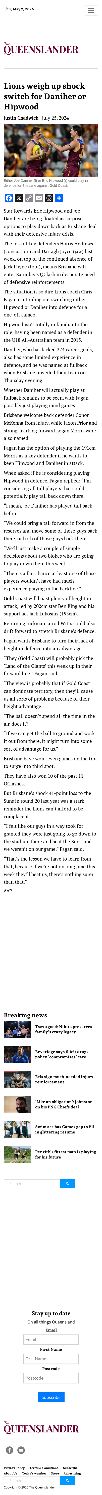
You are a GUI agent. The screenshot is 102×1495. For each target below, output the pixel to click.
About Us (10, 1473)
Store (55, 1473)
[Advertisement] (51, 952)
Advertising (72, 1473)
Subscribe (51, 1397)
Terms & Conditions (43, 1468)
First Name (51, 1349)
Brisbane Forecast (35, 25)
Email (51, 1330)
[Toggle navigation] (91, 11)
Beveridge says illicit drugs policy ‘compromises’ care (61, 1054)
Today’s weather (34, 1473)
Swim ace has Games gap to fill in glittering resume (64, 1129)
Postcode (51, 1368)
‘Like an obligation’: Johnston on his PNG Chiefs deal (64, 1104)
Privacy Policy (14, 1468)
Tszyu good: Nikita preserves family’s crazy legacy (63, 1029)
